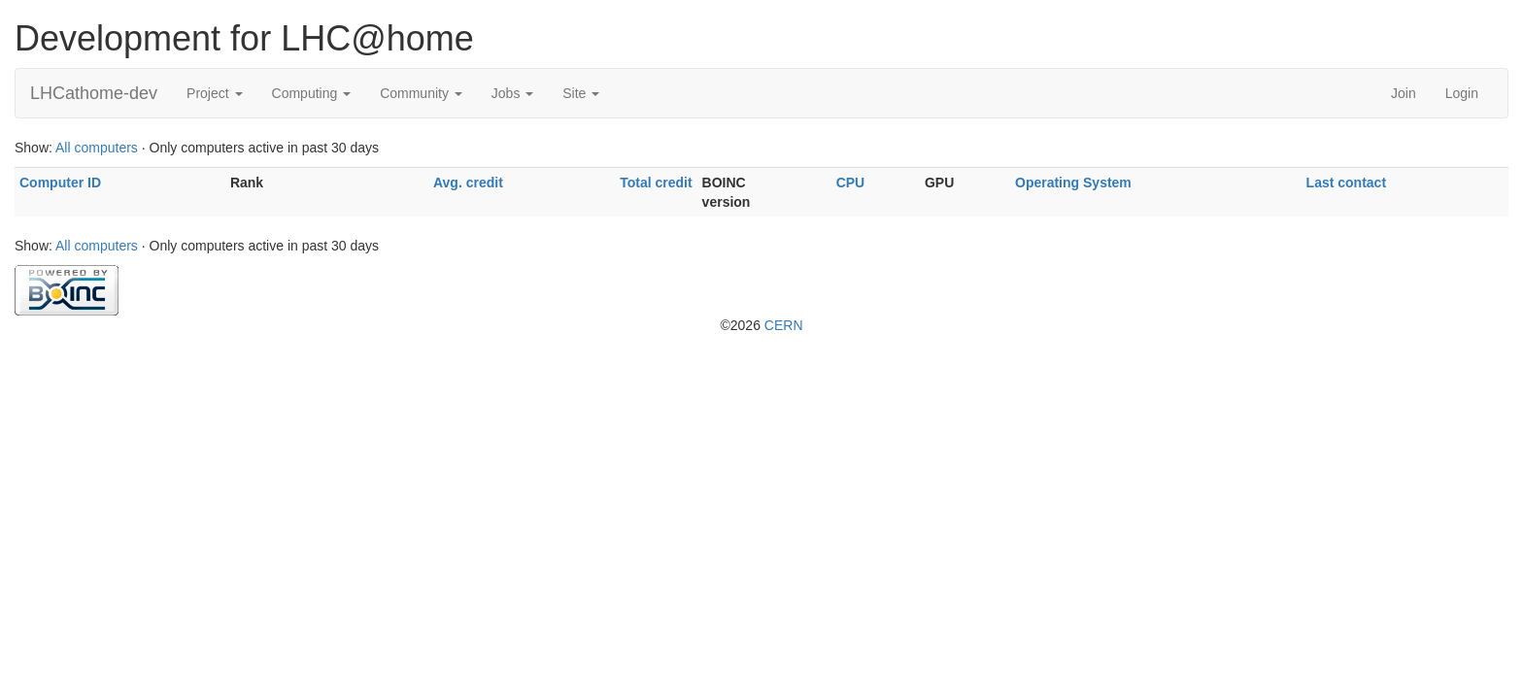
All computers (96, 147)
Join (1403, 93)
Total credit (656, 182)
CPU (850, 182)
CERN (783, 325)
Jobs (512, 93)
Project (214, 93)
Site (580, 93)
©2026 (761, 325)
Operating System (1073, 182)
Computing (312, 93)
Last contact (1346, 182)
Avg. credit (468, 182)
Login (1461, 93)
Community (421, 93)
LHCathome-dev (93, 93)
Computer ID (60, 182)
